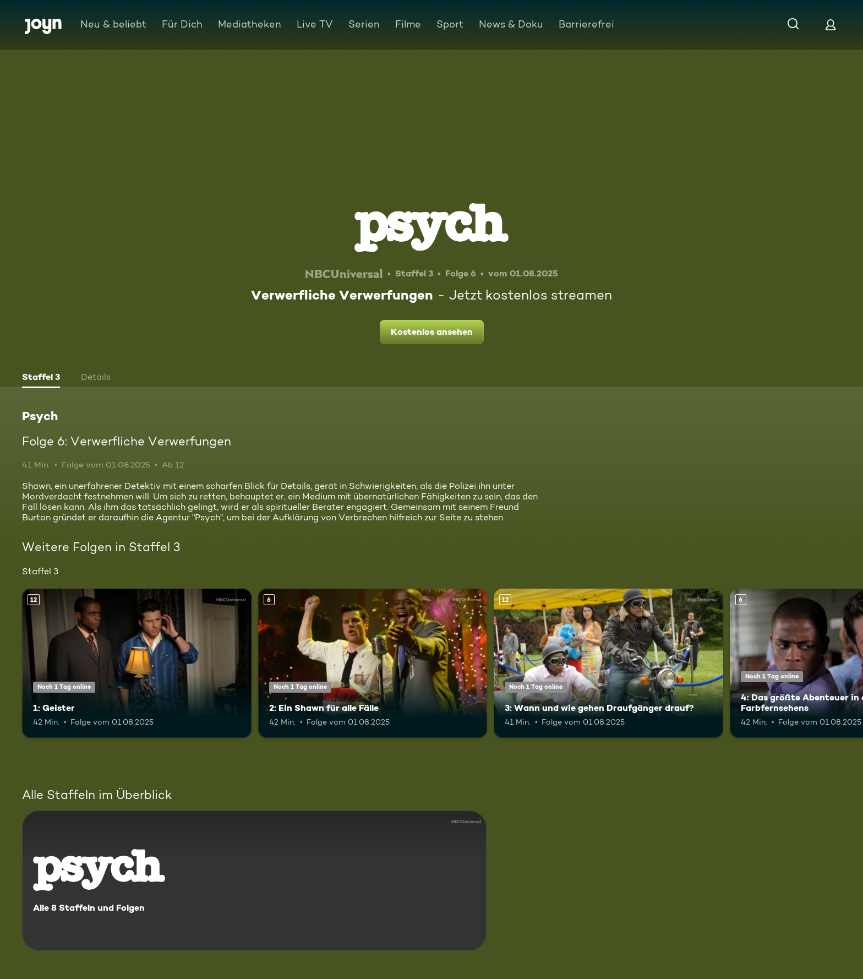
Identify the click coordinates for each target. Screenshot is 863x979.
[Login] (830, 24)
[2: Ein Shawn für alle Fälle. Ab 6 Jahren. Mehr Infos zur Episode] (373, 663)
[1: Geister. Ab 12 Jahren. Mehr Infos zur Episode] (137, 663)
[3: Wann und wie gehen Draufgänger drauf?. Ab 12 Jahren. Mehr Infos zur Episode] (608, 663)
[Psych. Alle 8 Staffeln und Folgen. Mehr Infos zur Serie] (254, 881)
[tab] (41, 378)
